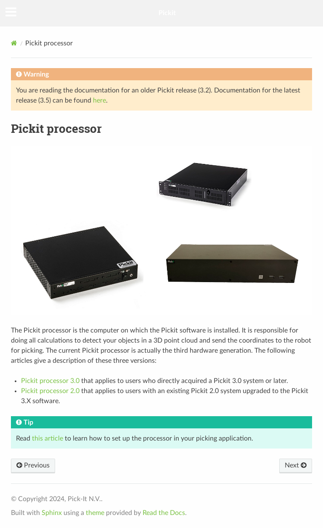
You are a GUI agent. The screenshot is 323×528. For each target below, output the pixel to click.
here (99, 100)
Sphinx (52, 513)
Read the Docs (164, 513)
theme (95, 513)
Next (296, 465)
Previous (33, 465)
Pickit (167, 13)
